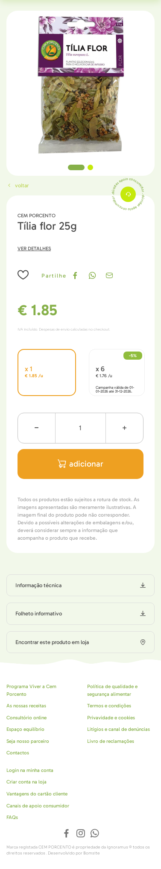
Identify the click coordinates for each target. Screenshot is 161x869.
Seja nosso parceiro (27, 741)
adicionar (80, 464)
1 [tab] (76, 167)
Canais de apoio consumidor (37, 806)
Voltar (17, 185)
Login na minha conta (29, 770)
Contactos (17, 753)
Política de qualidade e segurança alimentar (112, 690)
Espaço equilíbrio (25, 729)
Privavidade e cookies (111, 718)
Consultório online (26, 718)
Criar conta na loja (26, 782)
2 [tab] (90, 167)
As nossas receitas (26, 706)
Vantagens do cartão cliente (36, 794)
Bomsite (91, 853)
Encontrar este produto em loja (52, 642)
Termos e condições (109, 706)
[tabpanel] (80, 85)
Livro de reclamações (110, 741)
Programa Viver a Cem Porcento (31, 690)
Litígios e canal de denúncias (118, 729)
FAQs (12, 817)
